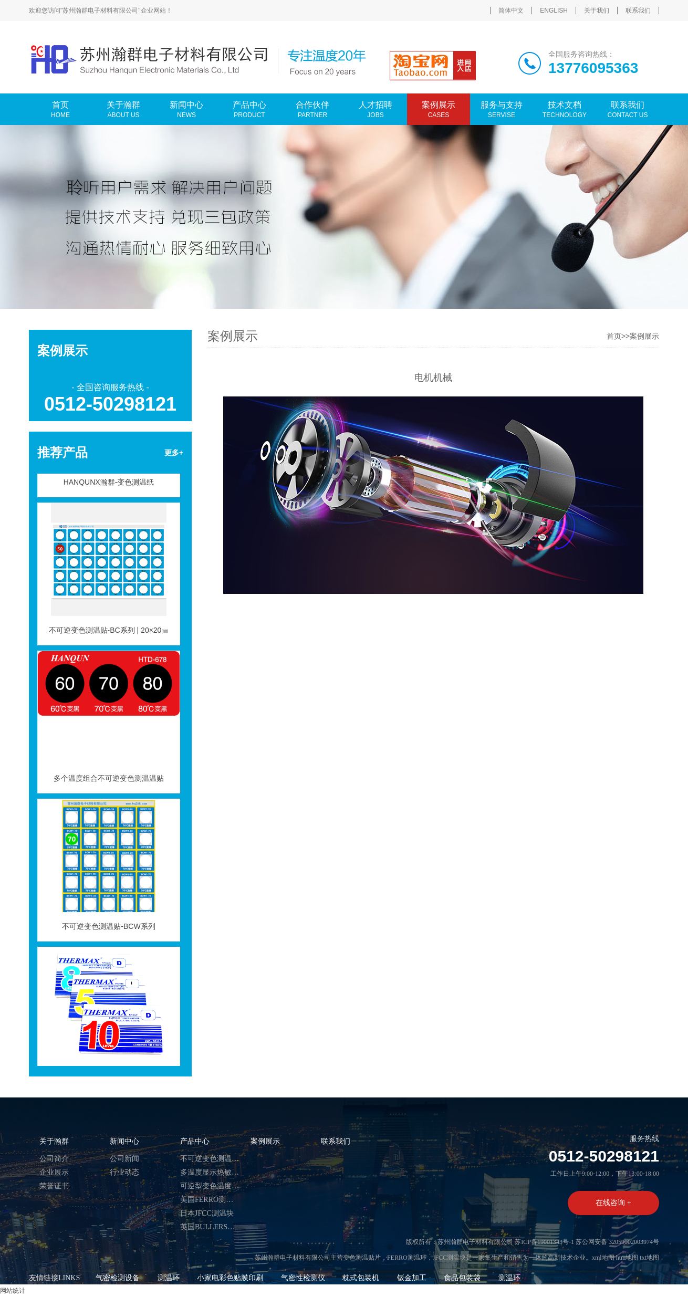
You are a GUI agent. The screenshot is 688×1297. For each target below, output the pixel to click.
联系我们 (638, 10)
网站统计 (12, 1290)
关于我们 (596, 10)
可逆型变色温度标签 (210, 1186)
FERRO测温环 (406, 1257)
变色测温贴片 (362, 1257)
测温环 (169, 1278)
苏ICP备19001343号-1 (544, 1242)
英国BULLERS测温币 (210, 1227)
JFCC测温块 (449, 1257)
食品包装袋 (462, 1278)
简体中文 (511, 10)
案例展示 (644, 336)
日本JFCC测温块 (207, 1213)
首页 (614, 336)
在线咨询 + (613, 1203)
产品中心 (195, 1141)
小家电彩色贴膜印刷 (230, 1278)
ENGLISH (554, 10)
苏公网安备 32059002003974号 (617, 1242)
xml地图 (603, 1257)
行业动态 (124, 1172)
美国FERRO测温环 (210, 1200)
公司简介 (54, 1159)
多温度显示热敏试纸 (210, 1172)
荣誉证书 (54, 1186)
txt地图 (649, 1257)
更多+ (173, 452)
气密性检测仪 (303, 1278)
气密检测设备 (118, 1278)
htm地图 (627, 1257)
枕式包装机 (360, 1278)
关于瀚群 (54, 1141)
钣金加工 (411, 1278)
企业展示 (54, 1172)
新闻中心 (124, 1141)
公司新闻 (124, 1159)
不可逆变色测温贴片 (210, 1159)
